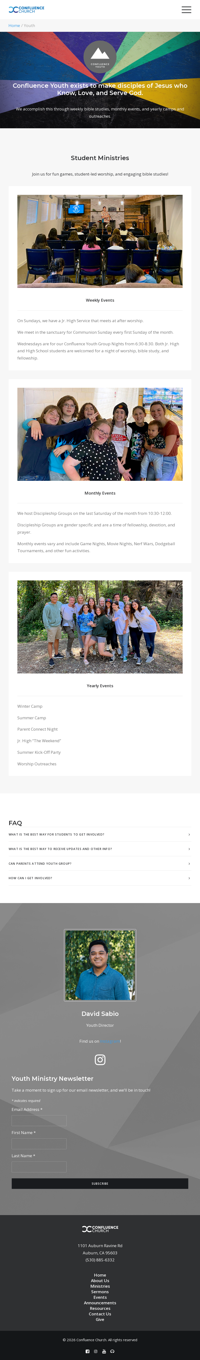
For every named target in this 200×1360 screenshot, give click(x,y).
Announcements (100, 1303)
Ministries (100, 1286)
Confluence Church (91, 1339)
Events (100, 1297)
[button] (100, 1063)
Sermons (100, 1291)
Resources (100, 1308)
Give (100, 1319)
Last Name (23, 1155)
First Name (24, 1132)
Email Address (27, 1109)
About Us (100, 1280)
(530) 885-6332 (100, 1260)
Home (14, 25)
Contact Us (100, 1314)
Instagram (110, 1041)
